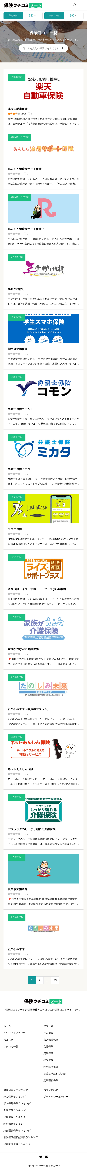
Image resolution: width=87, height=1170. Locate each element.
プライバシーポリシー (56, 1096)
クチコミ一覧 (11, 1046)
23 (55, 980)
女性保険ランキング (15, 1110)
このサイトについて (15, 1033)
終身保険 (48, 1060)
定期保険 (48, 1053)
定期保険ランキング (15, 1117)
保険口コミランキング (16, 1089)
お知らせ (8, 1039)
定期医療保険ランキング (17, 1144)
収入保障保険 (51, 1039)
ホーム (7, 1026)
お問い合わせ (51, 1089)
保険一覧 (48, 1026)
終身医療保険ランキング (17, 1130)
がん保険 (48, 1033)
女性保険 (48, 1046)
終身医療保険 (51, 1066)
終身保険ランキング (15, 1123)
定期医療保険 (51, 1080)
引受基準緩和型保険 (55, 1073)
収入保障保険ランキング (17, 1103)
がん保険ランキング (15, 1096)
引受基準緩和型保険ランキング (21, 1137)
